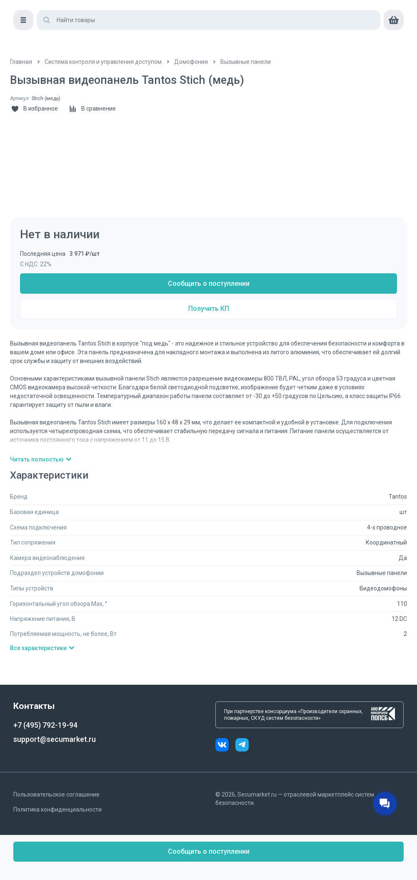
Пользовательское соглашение (56, 794)
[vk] (225, 746)
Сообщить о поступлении (209, 283)
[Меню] (20, 40)
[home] (45, 16)
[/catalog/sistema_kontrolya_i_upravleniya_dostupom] (103, 62)
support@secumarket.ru (54, 739)
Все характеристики (42, 648)
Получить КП (208, 309)
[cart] (397, 40)
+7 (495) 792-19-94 (45, 725)
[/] (21, 62)
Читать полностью (41, 459)
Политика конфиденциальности (57, 809)
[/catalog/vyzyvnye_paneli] (245, 62)
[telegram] (242, 746)
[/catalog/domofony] (191, 62)
